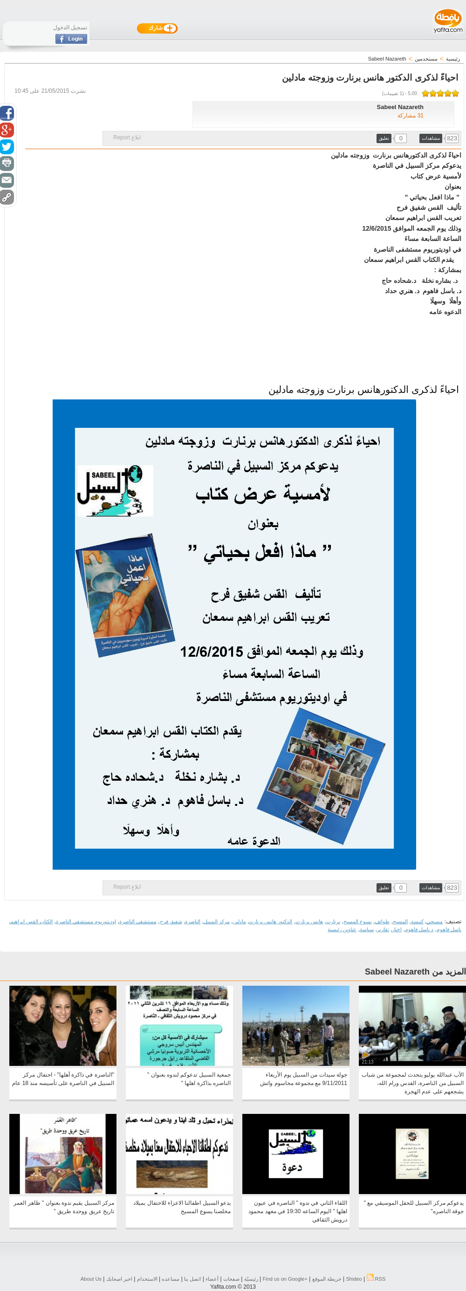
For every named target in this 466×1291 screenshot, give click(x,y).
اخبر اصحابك (119, 1279)
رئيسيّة (251, 1279)
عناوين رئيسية (342, 929)
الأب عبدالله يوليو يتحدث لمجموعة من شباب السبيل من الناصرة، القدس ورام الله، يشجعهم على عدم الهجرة (413, 1083)
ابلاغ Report (127, 137)
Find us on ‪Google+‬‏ (285, 1279)
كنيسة (417, 921)
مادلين (239, 921)
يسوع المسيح (357, 921)
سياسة (367, 929)
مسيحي (434, 921)
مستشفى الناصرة (138, 921)
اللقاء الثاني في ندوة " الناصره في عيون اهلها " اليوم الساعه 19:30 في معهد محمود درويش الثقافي (297, 1211)
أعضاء (212, 1279)
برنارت (333, 921)
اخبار (397, 929)
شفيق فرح (171, 921)
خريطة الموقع (327, 1279)
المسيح (400, 921)
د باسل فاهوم (419, 929)
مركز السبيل (217, 921)
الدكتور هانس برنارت (270, 921)
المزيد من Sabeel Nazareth (415, 971)
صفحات (231, 1279)
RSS (376, 1279)
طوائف (382, 921)
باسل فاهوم (449, 929)
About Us (91, 1279)
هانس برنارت (309, 921)
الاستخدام (147, 1279)
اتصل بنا (192, 1279)
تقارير (383, 929)
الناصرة (192, 921)
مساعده (170, 1279)
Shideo (354, 1279)
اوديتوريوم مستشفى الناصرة (86, 921)
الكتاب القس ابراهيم (31, 921)
